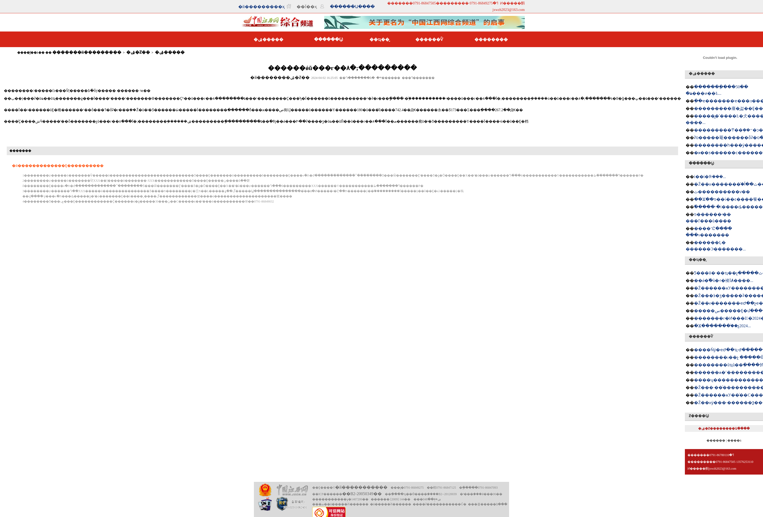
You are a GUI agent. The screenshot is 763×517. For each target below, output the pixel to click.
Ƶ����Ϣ (699, 416)
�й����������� (361, 487)
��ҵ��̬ (379, 39)
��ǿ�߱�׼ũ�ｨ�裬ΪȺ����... (723, 280)
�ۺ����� (268, 39)
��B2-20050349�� (362, 493)
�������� (491, 39)
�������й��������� (86, 52)
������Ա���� (352, 6)
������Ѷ (429, 39)
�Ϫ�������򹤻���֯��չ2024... (722, 326)
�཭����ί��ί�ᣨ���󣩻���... (710, 176)
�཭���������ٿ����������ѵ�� (722, 192)
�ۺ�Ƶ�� (138, 52)
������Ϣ (328, 39)
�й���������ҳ (261, 6)
